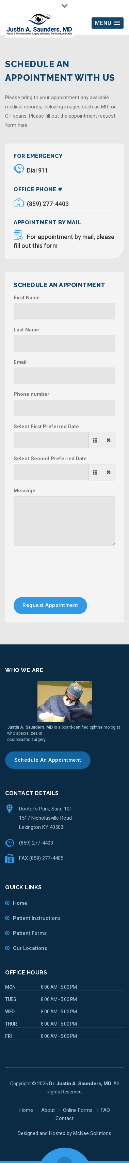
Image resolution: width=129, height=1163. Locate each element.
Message (24, 491)
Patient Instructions (37, 918)
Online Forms (78, 1110)
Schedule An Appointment (47, 760)
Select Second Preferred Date (50, 459)
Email (20, 362)
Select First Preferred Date (46, 426)
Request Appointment (50, 605)
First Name (27, 298)
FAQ (105, 1110)
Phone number (31, 394)
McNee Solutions (92, 1133)
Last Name (26, 330)
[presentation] (65, 566)
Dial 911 (31, 170)
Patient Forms (30, 933)
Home (20, 903)
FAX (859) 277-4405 (41, 858)
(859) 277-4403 (41, 203)
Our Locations (30, 948)
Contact (64, 1118)
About (48, 1110)
